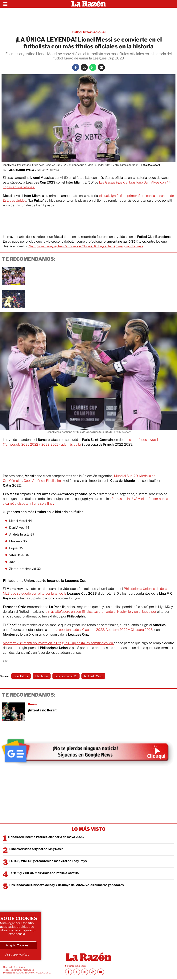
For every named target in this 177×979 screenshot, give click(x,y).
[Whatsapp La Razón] (92, 67)
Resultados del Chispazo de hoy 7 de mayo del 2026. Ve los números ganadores (66, 885)
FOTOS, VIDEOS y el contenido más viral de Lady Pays (48, 861)
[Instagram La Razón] (84, 972)
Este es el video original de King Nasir (36, 849)
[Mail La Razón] (101, 67)
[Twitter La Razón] (84, 67)
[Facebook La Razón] (75, 67)
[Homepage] (88, 3)
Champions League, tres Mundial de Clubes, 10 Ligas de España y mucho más (85, 246)
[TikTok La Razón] (92, 972)
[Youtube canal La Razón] (100, 972)
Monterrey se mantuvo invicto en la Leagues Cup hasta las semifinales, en (58, 643)
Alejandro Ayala (21, 170)
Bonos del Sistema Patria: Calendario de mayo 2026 (46, 837)
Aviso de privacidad (17, 954)
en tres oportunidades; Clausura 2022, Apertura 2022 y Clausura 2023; (101, 630)
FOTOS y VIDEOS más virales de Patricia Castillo (44, 873)
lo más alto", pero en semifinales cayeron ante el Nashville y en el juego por (100, 611)
